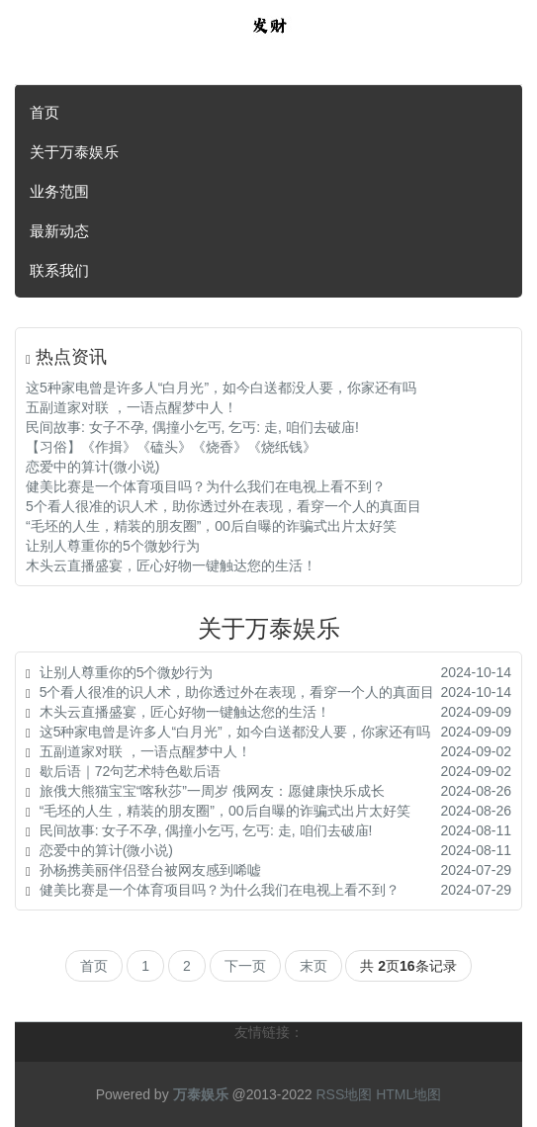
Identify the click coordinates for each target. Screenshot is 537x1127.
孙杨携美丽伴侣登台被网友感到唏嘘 (150, 870)
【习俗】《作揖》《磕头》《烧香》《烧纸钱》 (171, 447)
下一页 (245, 966)
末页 (313, 966)
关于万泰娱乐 (74, 151)
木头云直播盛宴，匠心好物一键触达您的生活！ (171, 565)
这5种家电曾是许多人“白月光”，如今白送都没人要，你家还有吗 (221, 387)
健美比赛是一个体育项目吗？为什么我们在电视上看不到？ (206, 486)
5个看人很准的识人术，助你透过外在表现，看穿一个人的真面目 (223, 506)
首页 (44, 112)
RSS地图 (343, 1094)
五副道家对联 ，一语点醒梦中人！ (131, 407)
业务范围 (59, 191)
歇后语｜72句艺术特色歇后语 (131, 771)
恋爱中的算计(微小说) (92, 467)
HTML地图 (408, 1094)
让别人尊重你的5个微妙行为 (113, 546)
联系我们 (59, 270)
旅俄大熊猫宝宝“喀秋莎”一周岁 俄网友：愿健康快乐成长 (212, 791)
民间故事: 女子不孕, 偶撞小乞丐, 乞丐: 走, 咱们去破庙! (192, 427)
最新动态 (59, 230)
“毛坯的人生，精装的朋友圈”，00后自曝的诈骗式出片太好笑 (211, 526)
